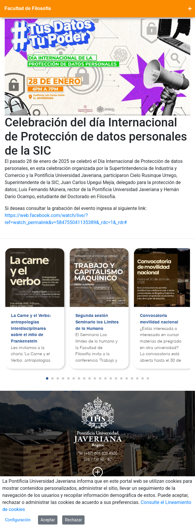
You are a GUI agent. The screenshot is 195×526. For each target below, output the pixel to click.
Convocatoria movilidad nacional (159, 319)
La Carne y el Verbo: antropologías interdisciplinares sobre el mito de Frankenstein (31, 328)
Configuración (18, 519)
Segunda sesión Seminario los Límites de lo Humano (97, 322)
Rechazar (73, 519)
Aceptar (48, 519)
